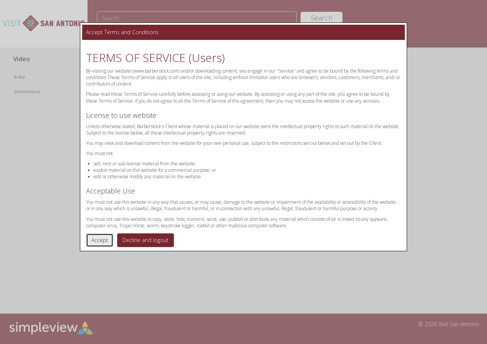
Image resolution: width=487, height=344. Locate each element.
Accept (99, 240)
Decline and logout (146, 240)
